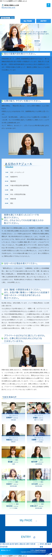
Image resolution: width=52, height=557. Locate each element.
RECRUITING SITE (8, 7)
